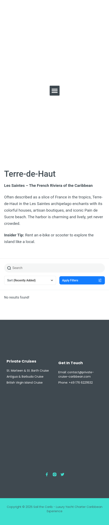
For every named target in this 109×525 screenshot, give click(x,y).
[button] (55, 91)
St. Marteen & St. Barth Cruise (28, 371)
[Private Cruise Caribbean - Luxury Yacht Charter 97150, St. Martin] (55, 428)
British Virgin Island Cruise (25, 382)
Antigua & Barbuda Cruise (25, 376)
